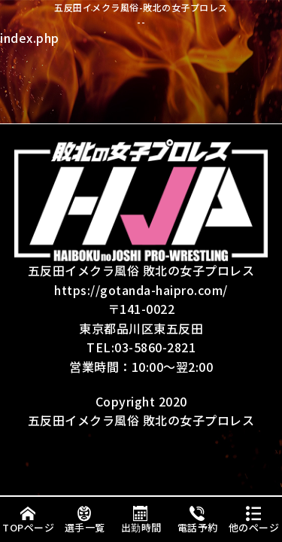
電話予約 (197, 519)
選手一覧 (85, 519)
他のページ (254, 519)
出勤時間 (141, 519)
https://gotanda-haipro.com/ (141, 290)
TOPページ (28, 519)
